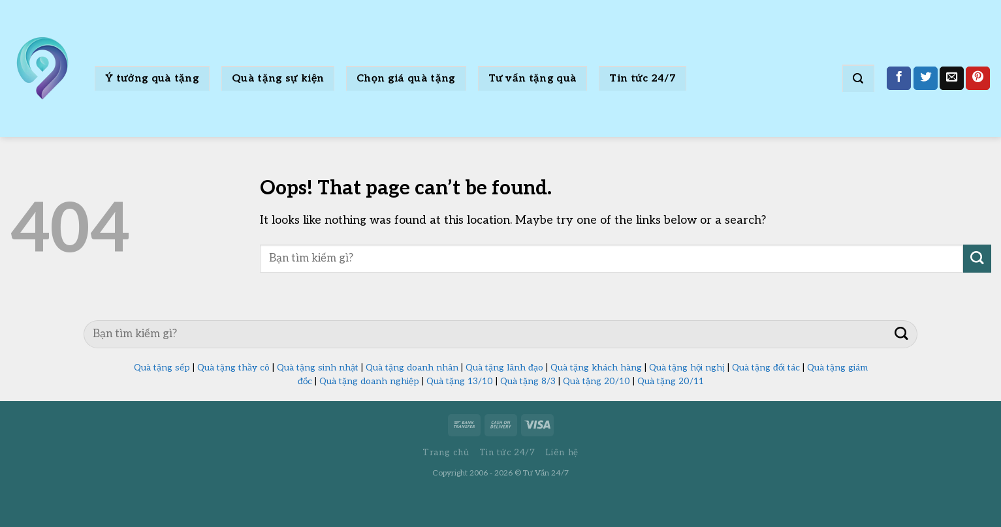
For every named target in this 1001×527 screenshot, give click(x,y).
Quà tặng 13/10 (459, 381)
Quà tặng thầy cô (233, 368)
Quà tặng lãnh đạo (504, 368)
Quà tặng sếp (162, 368)
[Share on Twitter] (926, 79)
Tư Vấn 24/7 (546, 473)
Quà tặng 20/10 (596, 381)
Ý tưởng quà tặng (152, 78)
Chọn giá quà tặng (406, 78)
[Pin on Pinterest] (978, 79)
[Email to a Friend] (952, 79)
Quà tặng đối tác (766, 368)
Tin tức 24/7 (642, 78)
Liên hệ (562, 452)
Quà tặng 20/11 (670, 381)
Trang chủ (445, 452)
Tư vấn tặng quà (532, 78)
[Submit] (977, 259)
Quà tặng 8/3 (528, 381)
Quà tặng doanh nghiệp (369, 381)
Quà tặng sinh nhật (317, 368)
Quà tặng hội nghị (687, 368)
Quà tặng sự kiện (278, 78)
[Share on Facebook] (899, 79)
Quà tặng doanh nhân (412, 368)
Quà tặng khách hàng (596, 368)
